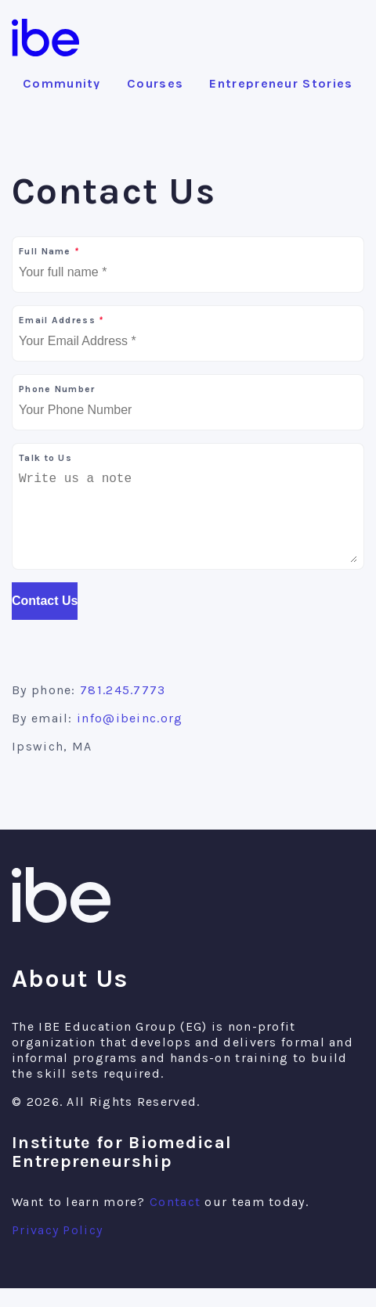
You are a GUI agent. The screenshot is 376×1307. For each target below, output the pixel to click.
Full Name (48, 251)
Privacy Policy (57, 1248)
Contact (175, 1220)
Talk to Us (45, 457)
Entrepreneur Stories (280, 83)
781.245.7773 (123, 708)
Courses (155, 83)
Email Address (61, 320)
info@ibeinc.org (130, 736)
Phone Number (57, 388)
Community (62, 83)
